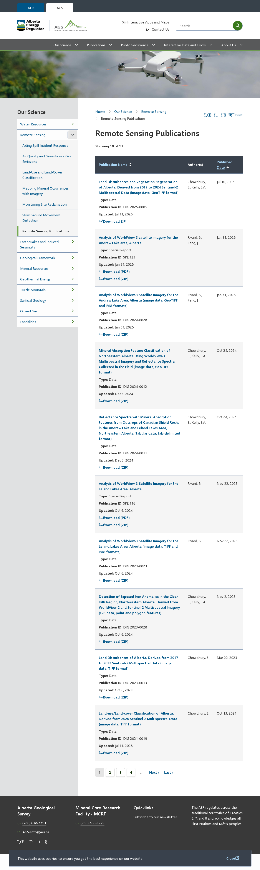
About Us (228, 45)
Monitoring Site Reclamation (44, 204)
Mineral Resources (34, 268)
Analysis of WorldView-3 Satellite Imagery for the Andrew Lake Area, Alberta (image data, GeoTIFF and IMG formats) (138, 300)
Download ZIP (112, 221)
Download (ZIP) (113, 279)
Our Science (62, 45)
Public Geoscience (134, 45)
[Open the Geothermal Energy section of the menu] (72, 279)
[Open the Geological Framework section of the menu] (72, 257)
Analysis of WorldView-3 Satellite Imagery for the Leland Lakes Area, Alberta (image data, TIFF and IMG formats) (138, 546)
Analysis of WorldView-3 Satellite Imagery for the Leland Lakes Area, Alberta (138, 486)
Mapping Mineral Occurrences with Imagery (45, 191)
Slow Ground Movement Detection (41, 217)
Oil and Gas (28, 311)
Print (236, 115)
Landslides (28, 322)
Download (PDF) (114, 271)
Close (230, 858)
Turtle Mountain (33, 290)
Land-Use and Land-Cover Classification (42, 175)
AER (31, 8)
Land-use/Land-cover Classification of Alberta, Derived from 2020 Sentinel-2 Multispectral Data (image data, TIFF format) (138, 718)
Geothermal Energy (35, 279)
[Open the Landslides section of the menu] (72, 321)
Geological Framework (37, 258)
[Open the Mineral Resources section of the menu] (72, 268)
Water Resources (33, 124)
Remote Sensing (32, 135)
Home (100, 111)
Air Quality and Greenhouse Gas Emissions (46, 158)
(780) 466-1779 (92, 823)
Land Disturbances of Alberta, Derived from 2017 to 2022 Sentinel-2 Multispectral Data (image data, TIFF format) (138, 662)
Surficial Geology (33, 300)
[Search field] (204, 25)
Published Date (228, 165)
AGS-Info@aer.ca (36, 832)
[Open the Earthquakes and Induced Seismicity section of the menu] (72, 241)
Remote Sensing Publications (45, 231)
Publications (96, 45)
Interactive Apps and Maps (148, 22)
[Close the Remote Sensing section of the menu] (72, 134)
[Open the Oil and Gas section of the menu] (72, 311)
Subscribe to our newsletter (155, 817)
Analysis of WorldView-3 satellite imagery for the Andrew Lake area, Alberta (138, 240)
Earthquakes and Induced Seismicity (39, 244)
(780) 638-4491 (34, 823)
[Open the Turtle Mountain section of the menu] (72, 289)
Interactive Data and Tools (185, 45)
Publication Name (113, 164)
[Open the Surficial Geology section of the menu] (72, 300)
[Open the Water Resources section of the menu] (72, 124)
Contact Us (160, 29)
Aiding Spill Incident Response (45, 145)
